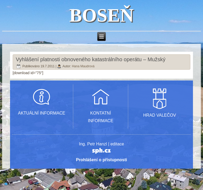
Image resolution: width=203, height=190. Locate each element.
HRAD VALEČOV (159, 115)
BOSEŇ (101, 15)
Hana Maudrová (83, 66)
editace (117, 144)
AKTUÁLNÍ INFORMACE (41, 113)
